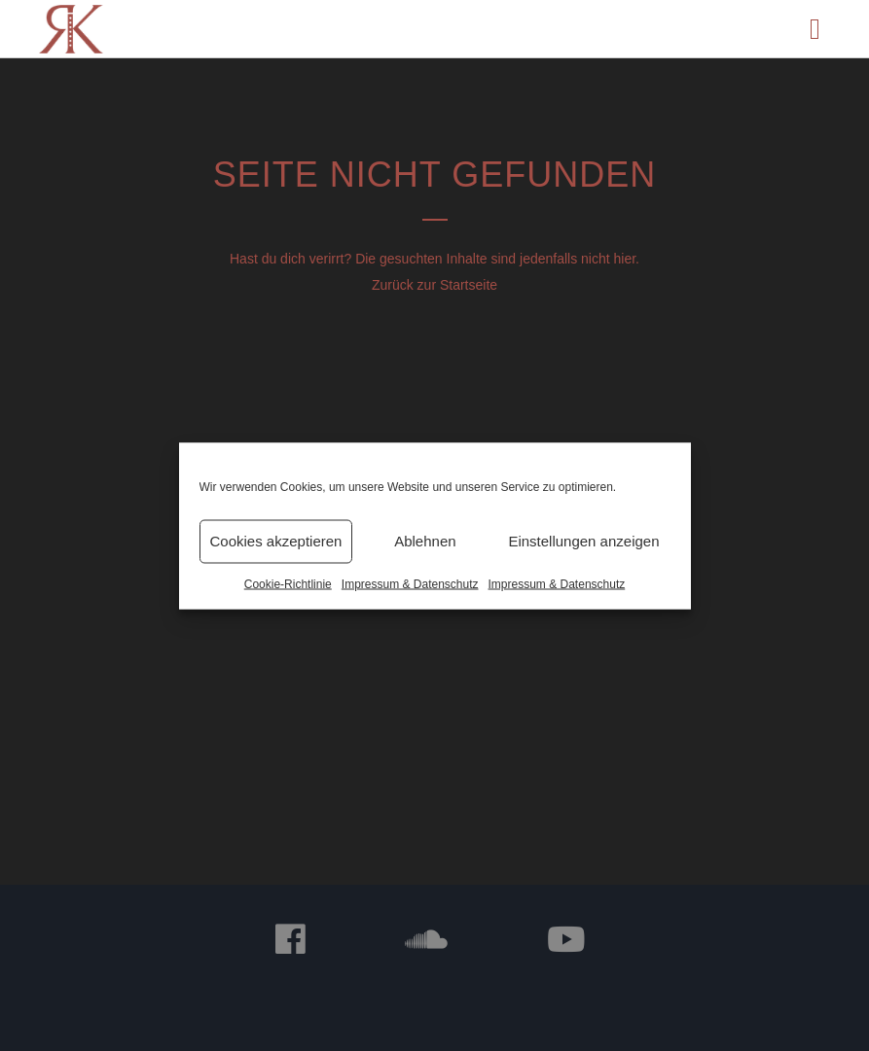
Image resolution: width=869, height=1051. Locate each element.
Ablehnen (424, 541)
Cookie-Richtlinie (288, 583)
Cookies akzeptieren (276, 541)
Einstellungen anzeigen (583, 541)
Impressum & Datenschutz (410, 583)
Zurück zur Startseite (434, 285)
